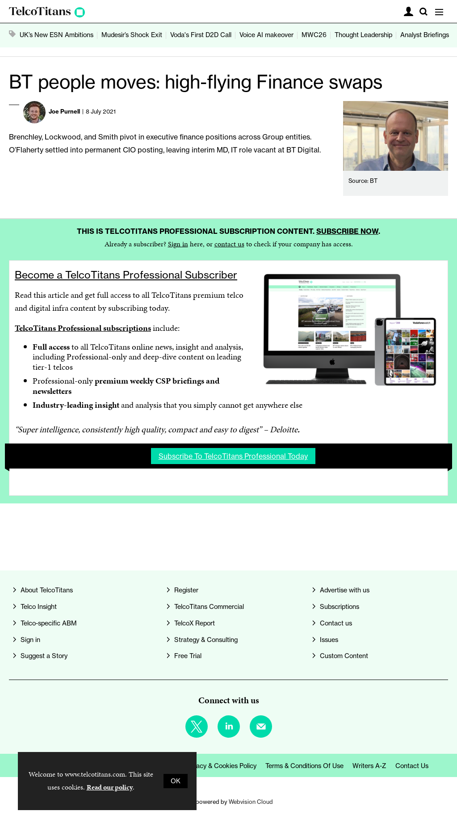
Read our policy (110, 787)
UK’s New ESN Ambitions (56, 35)
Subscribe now (347, 231)
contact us (229, 244)
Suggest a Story (44, 656)
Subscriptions (339, 607)
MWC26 (314, 35)
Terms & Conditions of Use (304, 766)
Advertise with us (344, 590)
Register (186, 590)
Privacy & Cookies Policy (220, 766)
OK (175, 781)
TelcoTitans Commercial (209, 607)
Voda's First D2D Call (200, 35)
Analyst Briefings (424, 35)
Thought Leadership (363, 35)
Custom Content (344, 656)
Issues (329, 640)
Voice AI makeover (266, 35)
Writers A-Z (369, 766)
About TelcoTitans (47, 590)
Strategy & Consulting (206, 640)
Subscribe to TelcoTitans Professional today (233, 456)
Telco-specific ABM (49, 623)
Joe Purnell (64, 111)
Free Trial (187, 656)
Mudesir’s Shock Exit (131, 35)
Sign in (178, 244)
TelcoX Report (194, 623)
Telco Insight (39, 607)
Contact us (336, 623)
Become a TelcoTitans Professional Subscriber (126, 274)
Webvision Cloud (251, 801)
